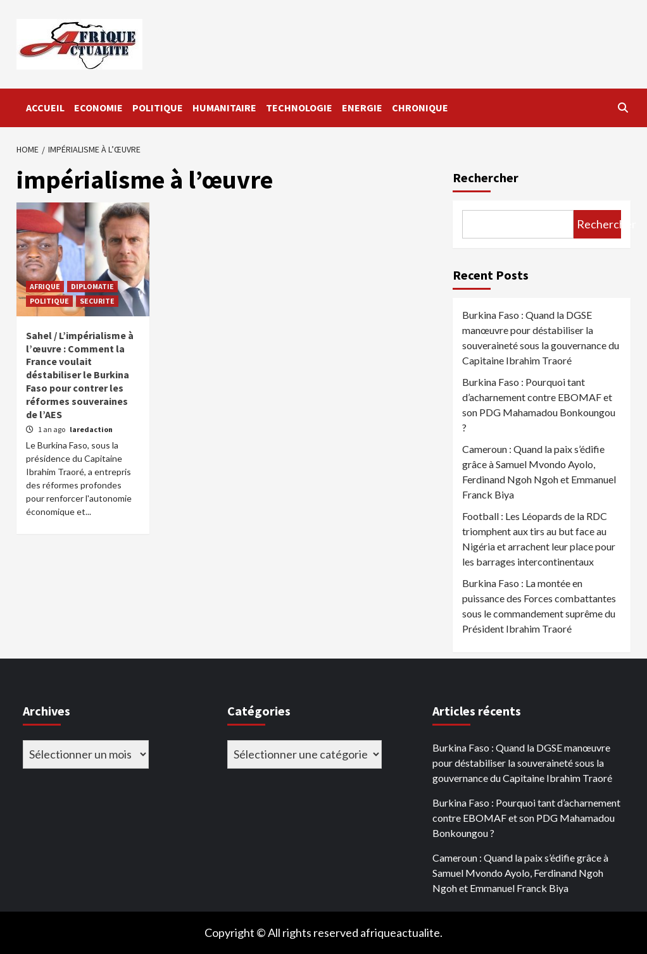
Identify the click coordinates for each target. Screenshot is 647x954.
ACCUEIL (45, 107)
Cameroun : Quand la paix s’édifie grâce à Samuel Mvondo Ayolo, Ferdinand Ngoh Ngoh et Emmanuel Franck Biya (539, 471)
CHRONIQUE (420, 107)
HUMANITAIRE (224, 107)
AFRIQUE (45, 286)
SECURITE (97, 301)
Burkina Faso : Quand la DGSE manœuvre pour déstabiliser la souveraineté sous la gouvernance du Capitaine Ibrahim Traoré (540, 337)
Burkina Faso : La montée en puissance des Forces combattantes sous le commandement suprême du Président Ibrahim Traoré (539, 606)
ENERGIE (362, 107)
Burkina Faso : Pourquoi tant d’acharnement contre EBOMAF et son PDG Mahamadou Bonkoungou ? (538, 404)
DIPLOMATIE (92, 286)
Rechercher (485, 177)
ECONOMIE (98, 107)
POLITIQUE (157, 107)
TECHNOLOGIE (299, 107)
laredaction (91, 429)
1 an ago (52, 429)
